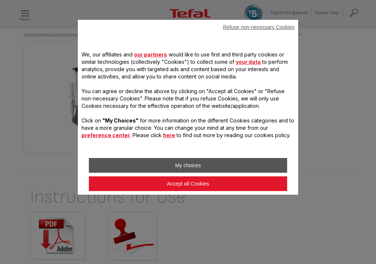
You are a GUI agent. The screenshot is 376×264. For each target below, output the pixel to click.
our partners (150, 54)
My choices (188, 165)
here (169, 135)
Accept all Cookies (188, 184)
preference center (106, 135)
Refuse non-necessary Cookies (258, 27)
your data (248, 62)
